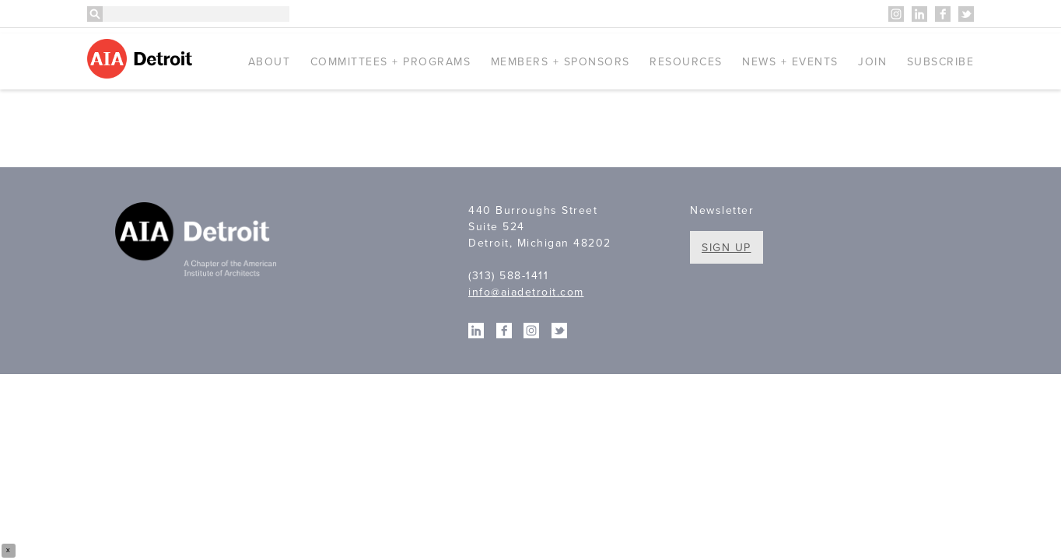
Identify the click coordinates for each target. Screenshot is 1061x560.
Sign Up (726, 247)
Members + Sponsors (560, 61)
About (269, 61)
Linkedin (919, 14)
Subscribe (941, 61)
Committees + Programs (390, 61)
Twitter (966, 14)
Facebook (943, 14)
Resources (686, 61)
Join (872, 61)
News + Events (790, 61)
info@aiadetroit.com (526, 292)
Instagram (896, 14)
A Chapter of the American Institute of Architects (198, 242)
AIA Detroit (142, 59)
